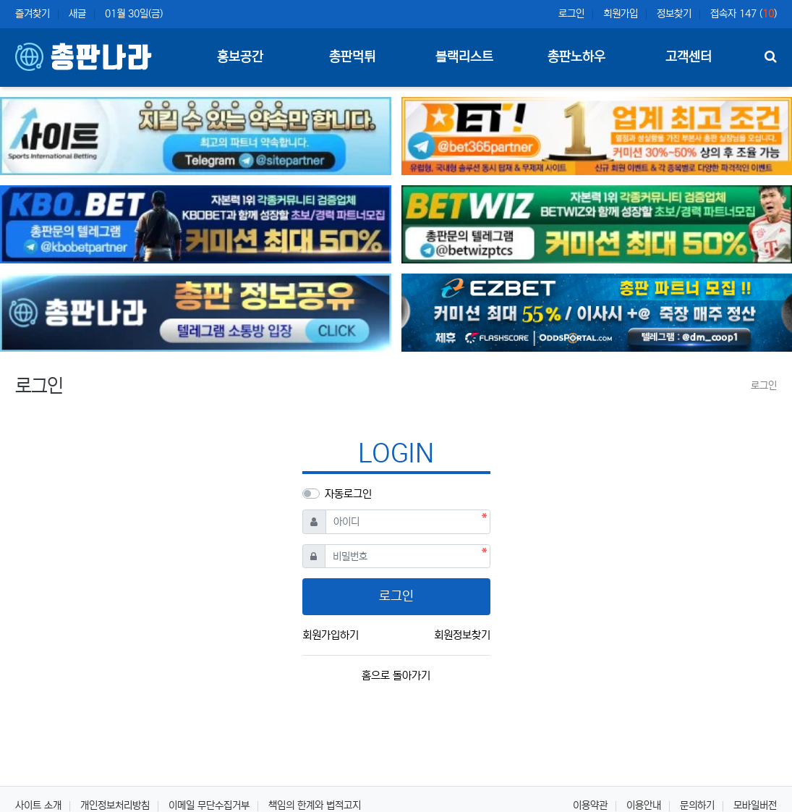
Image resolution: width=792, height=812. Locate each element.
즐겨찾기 (32, 14)
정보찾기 (674, 14)
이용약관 (590, 805)
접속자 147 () (743, 14)
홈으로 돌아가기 (396, 675)
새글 (77, 14)
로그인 (571, 14)
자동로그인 (348, 494)
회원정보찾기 (462, 635)
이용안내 (643, 805)
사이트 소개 (38, 805)
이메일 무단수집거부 (209, 805)
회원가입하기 (330, 635)
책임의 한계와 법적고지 (314, 805)
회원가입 (620, 14)
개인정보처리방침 (115, 805)
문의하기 (697, 805)
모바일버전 (755, 805)
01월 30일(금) (134, 14)
